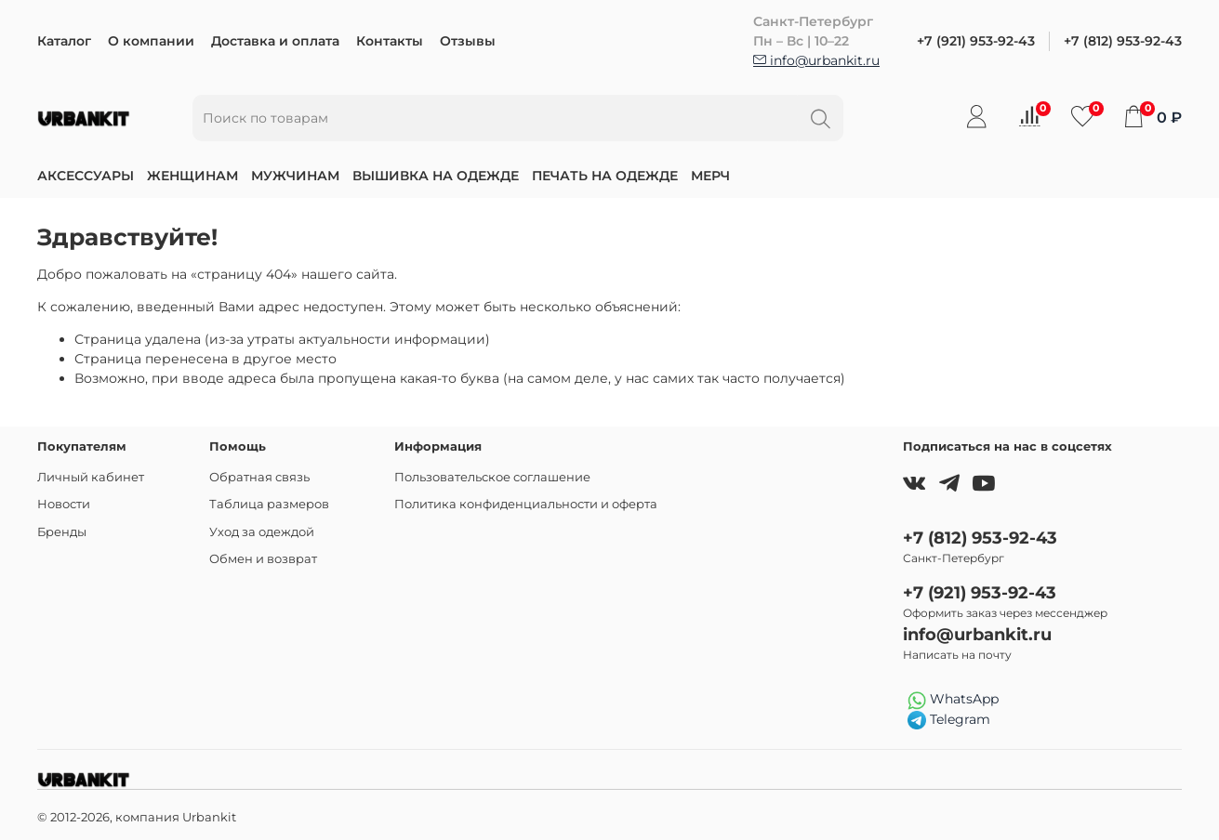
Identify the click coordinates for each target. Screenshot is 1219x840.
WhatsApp (953, 699)
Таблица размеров (269, 504)
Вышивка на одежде (435, 175)
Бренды (61, 532)
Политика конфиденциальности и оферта (525, 504)
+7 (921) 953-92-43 (976, 41)
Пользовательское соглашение (492, 477)
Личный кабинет (90, 477)
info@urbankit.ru (816, 60)
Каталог (64, 41)
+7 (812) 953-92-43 (1123, 41)
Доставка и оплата (275, 41)
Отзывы (468, 41)
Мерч (710, 175)
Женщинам (192, 175)
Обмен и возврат (263, 559)
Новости (63, 504)
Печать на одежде (605, 175)
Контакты (389, 41)
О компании (151, 41)
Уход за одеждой (261, 532)
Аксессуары (85, 175)
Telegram (949, 720)
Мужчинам (295, 175)
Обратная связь (259, 477)
